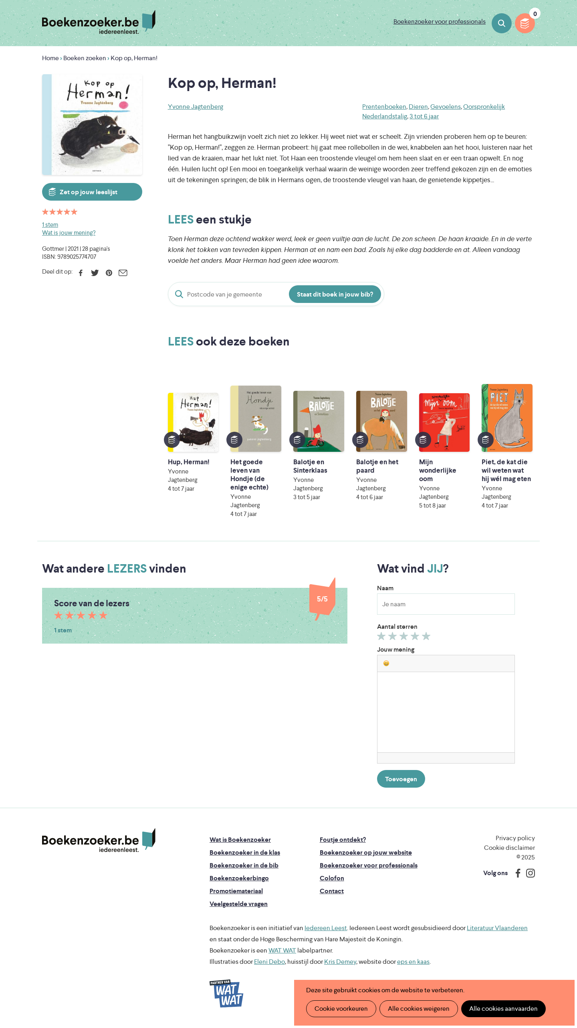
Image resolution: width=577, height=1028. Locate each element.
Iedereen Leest (326, 928)
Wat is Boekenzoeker (240, 839)
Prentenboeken (384, 106)
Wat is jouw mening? (68, 232)
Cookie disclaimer (509, 847)
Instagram (528, 873)
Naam (385, 588)
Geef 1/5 (382, 638)
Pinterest (109, 273)
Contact (332, 891)
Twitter (95, 273)
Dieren (418, 106)
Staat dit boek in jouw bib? (335, 294)
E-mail (123, 273)
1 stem (50, 224)
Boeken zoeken (502, 23)
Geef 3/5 (404, 638)
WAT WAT (282, 950)
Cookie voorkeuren (341, 1008)
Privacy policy (515, 838)
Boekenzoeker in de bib (244, 865)
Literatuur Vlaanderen (497, 928)
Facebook (81, 273)
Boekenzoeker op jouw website (366, 852)
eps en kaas (413, 961)
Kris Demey (340, 961)
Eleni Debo (269, 961)
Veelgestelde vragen (239, 904)
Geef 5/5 (427, 638)
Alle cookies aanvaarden (503, 1008)
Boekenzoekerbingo (239, 878)
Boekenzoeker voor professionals (439, 21)
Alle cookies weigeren (419, 1008)
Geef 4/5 (416, 638)
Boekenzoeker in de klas (245, 852)
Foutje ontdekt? (343, 839)
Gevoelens (445, 106)
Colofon (332, 878)
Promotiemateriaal (236, 891)
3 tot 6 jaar (424, 116)
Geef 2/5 (393, 638)
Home (50, 58)
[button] (386, 663)
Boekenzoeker (98, 22)
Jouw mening (395, 649)
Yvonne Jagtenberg (195, 106)
